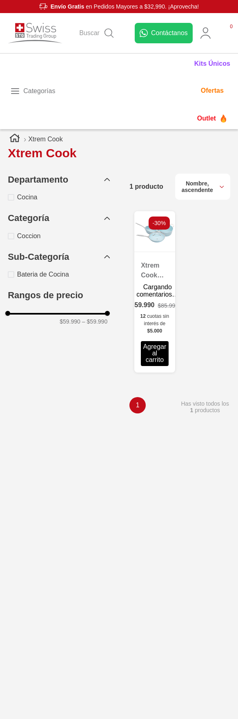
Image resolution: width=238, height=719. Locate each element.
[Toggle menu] (33, 91)
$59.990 (70, 321)
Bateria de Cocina (43, 274)
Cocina (27, 197)
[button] (59, 180)
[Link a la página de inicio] (15, 139)
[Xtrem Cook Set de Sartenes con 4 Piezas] (154, 292)
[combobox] (99, 33)
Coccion (29, 235)
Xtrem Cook (45, 139)
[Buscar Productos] (109, 33)
